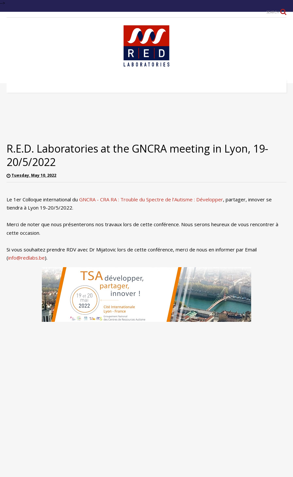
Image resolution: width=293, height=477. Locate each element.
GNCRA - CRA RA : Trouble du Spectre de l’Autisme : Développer (151, 199)
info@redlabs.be (26, 257)
